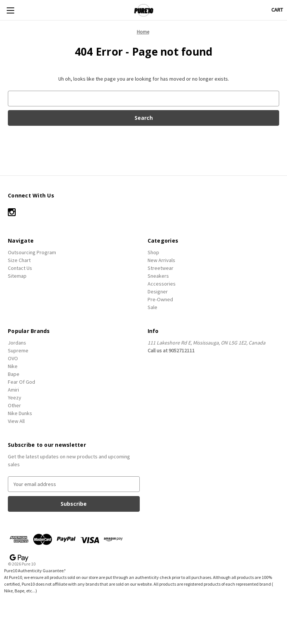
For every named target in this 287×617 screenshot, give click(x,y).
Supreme (18, 350)
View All (16, 421)
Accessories (162, 283)
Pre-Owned (160, 299)
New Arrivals (161, 260)
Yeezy (14, 397)
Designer (158, 291)
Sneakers (158, 275)
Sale (152, 307)
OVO (13, 358)
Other (14, 405)
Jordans (17, 342)
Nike (13, 366)
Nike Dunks (20, 413)
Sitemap (17, 275)
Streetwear (160, 268)
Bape (13, 374)
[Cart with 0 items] (277, 10)
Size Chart (19, 260)
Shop (153, 252)
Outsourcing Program (32, 252)
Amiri (13, 389)
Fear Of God (21, 381)
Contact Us (20, 268)
